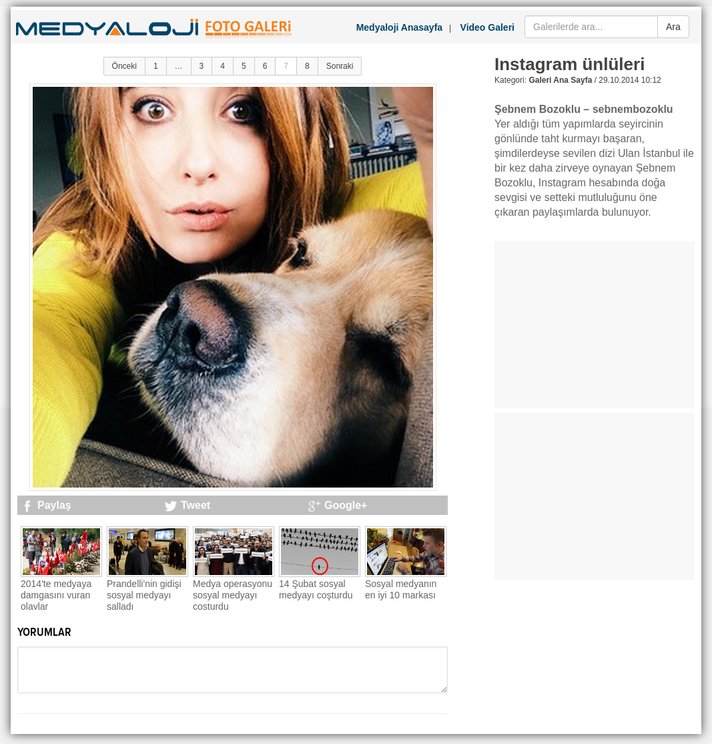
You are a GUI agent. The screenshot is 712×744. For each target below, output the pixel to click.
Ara (673, 26)
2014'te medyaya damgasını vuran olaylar (56, 595)
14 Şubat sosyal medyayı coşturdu (316, 589)
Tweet (195, 505)
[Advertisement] (594, 324)
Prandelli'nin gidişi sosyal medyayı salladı (144, 595)
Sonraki (340, 66)
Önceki (124, 66)
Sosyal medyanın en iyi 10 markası (400, 589)
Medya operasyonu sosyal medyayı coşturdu (232, 595)
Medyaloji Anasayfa (399, 27)
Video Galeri (487, 27)
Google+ (345, 505)
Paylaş (54, 505)
